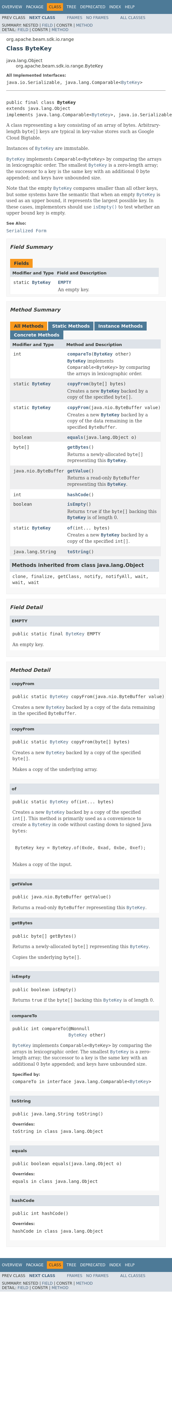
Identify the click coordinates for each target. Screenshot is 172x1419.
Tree (71, 7)
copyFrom (77, 383)
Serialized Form (26, 230)
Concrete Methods (37, 334)
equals (75, 437)
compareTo (79, 353)
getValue (77, 470)
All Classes (132, 18)
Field (47, 25)
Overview (12, 7)
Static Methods (71, 326)
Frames (74, 18)
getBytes (77, 447)
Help (130, 7)
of (70, 527)
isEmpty (76, 504)
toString (77, 551)
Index (115, 7)
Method (84, 25)
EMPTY (64, 282)
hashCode (77, 494)
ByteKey (130, 82)
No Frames (97, 18)
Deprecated (92, 7)
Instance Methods (120, 326)
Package (34, 7)
